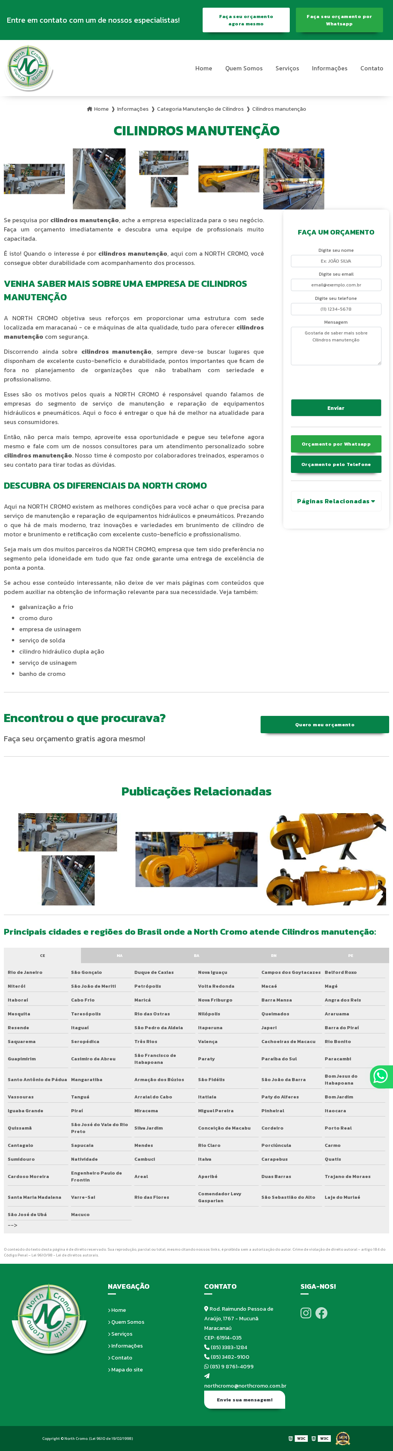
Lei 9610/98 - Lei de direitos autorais (64, 1255)
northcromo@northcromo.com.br (244, 1381)
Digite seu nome (336, 250)
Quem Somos (244, 68)
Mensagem (336, 322)
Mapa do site (125, 1370)
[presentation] (337, 381)
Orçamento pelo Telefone (336, 464)
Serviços (287, 68)
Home (203, 68)
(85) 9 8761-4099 (229, 1367)
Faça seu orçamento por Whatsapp (339, 20)
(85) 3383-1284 (225, 1347)
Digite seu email (336, 274)
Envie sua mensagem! (244, 1399)
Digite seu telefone (336, 298)
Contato (371, 68)
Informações (329, 68)
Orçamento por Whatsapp (336, 444)
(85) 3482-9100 (226, 1357)
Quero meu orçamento (325, 724)
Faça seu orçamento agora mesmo (246, 20)
